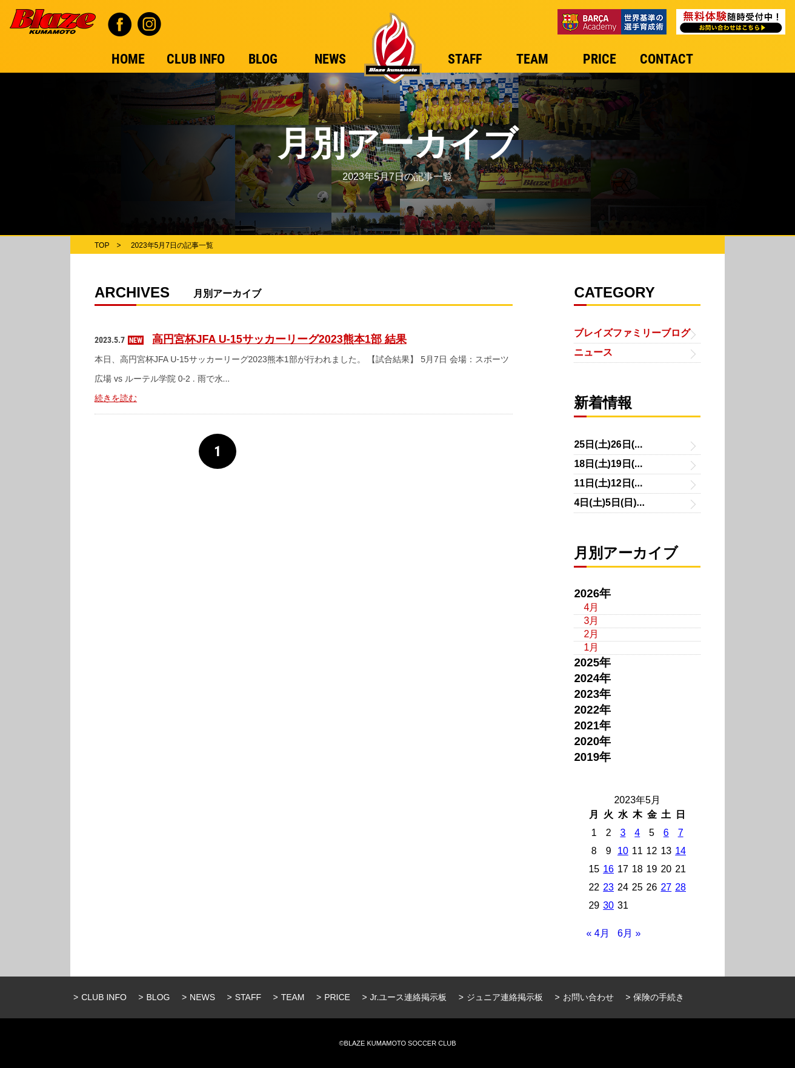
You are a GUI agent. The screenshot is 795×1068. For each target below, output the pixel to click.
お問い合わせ (588, 997)
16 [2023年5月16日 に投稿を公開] (608, 869)
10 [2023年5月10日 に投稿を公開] (622, 851)
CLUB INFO (104, 997)
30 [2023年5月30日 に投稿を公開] (608, 905)
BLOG (158, 997)
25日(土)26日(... (608, 444)
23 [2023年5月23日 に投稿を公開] (608, 887)
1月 (591, 647)
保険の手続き (658, 997)
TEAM (293, 997)
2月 (591, 634)
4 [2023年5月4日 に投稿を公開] (637, 833)
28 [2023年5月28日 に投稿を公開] (680, 887)
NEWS (202, 997)
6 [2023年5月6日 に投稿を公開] (666, 833)
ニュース (593, 352)
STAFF (248, 997)
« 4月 (597, 933)
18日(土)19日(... (608, 464)
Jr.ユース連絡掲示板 (408, 997)
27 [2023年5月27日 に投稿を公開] (665, 887)
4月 (591, 607)
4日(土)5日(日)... (609, 502)
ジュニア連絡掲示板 (505, 997)
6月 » (628, 933)
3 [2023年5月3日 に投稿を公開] (622, 833)
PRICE (337, 997)
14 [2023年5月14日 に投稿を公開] (680, 851)
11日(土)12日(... (608, 483)
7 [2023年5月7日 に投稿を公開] (681, 833)
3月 (591, 620)
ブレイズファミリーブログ (632, 333)
